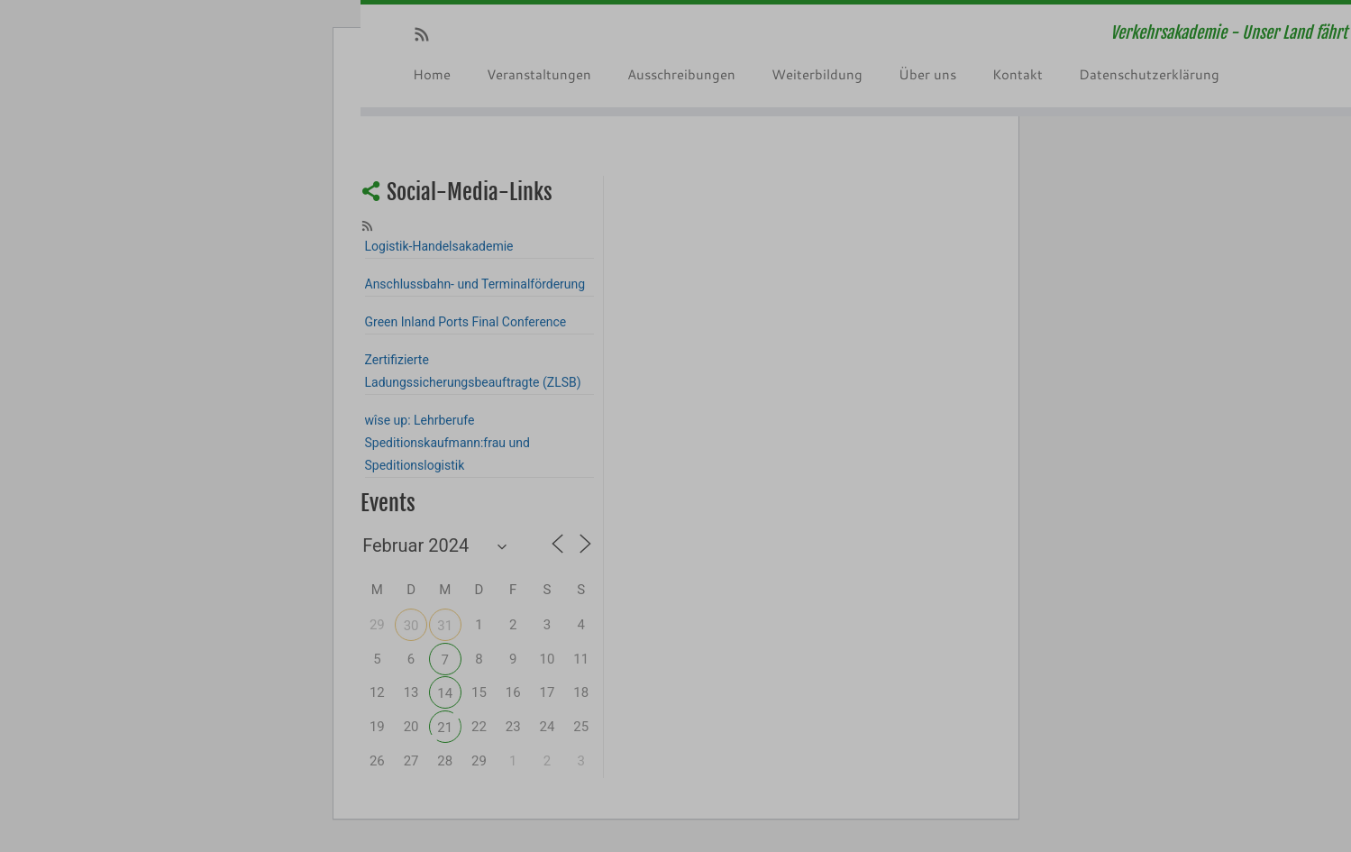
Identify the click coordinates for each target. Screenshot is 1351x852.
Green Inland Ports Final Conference (466, 322)
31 (444, 626)
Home (432, 74)
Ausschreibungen (681, 74)
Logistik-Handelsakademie (439, 246)
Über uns (927, 74)
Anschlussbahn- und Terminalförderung (475, 284)
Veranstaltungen (539, 74)
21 (444, 727)
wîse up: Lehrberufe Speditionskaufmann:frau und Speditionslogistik (447, 442)
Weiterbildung (817, 74)
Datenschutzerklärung (1149, 74)
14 (444, 693)
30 (411, 626)
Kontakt (1017, 74)
